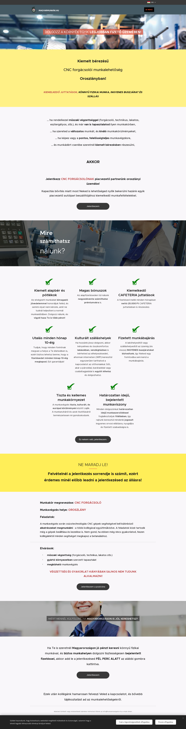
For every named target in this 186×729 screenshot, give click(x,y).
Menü (149, 10)
